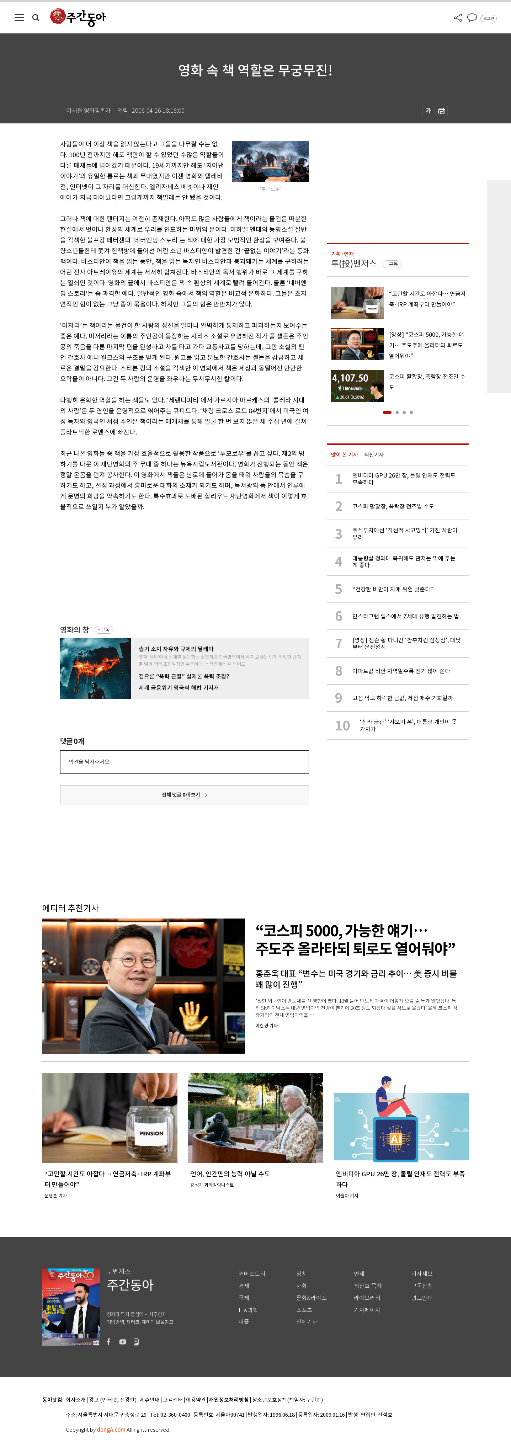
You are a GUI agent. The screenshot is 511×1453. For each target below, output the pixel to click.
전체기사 (307, 1322)
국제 (244, 1298)
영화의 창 (74, 630)
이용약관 (196, 1400)
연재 (359, 1274)
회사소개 (76, 1400)
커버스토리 (252, 1274)
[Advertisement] (166, 567)
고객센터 (173, 1400)
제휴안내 (150, 1400)
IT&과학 (248, 1310)
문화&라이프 (311, 1298)
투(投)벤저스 (354, 263)
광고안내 (422, 1298)
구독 (105, 630)
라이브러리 (367, 1298)
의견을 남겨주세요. (90, 762)
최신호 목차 (368, 1286)
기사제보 (422, 1274)
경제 (244, 1286)
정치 (301, 1274)
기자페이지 (367, 1310)
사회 (301, 1286)
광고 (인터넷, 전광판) (113, 1400)
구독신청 (422, 1286)
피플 (244, 1322)
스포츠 (304, 1310)
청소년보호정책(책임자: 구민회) (287, 1400)
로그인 (488, 18)
